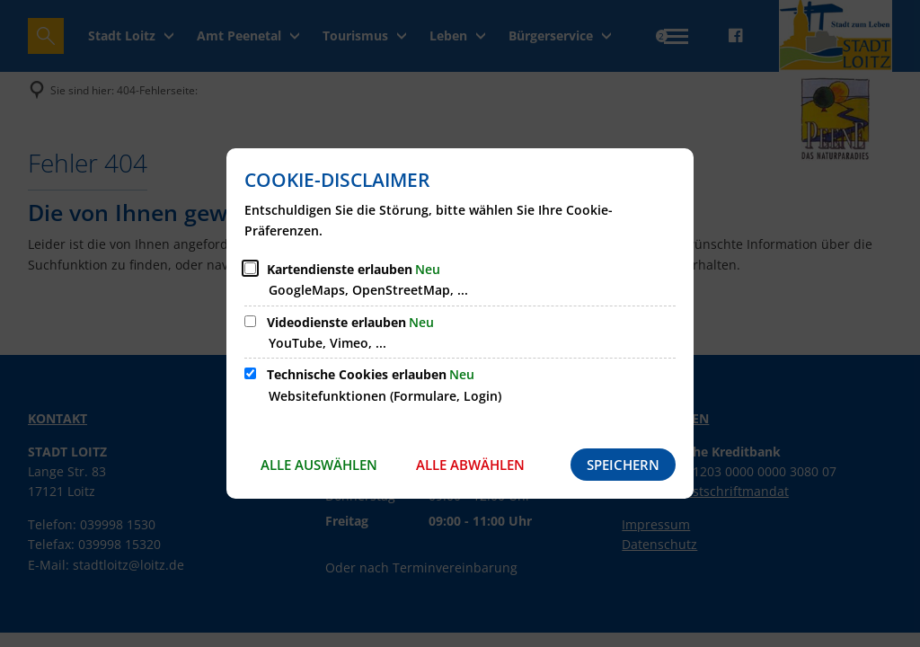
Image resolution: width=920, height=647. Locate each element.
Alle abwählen (470, 465)
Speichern (623, 465)
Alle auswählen (319, 465)
